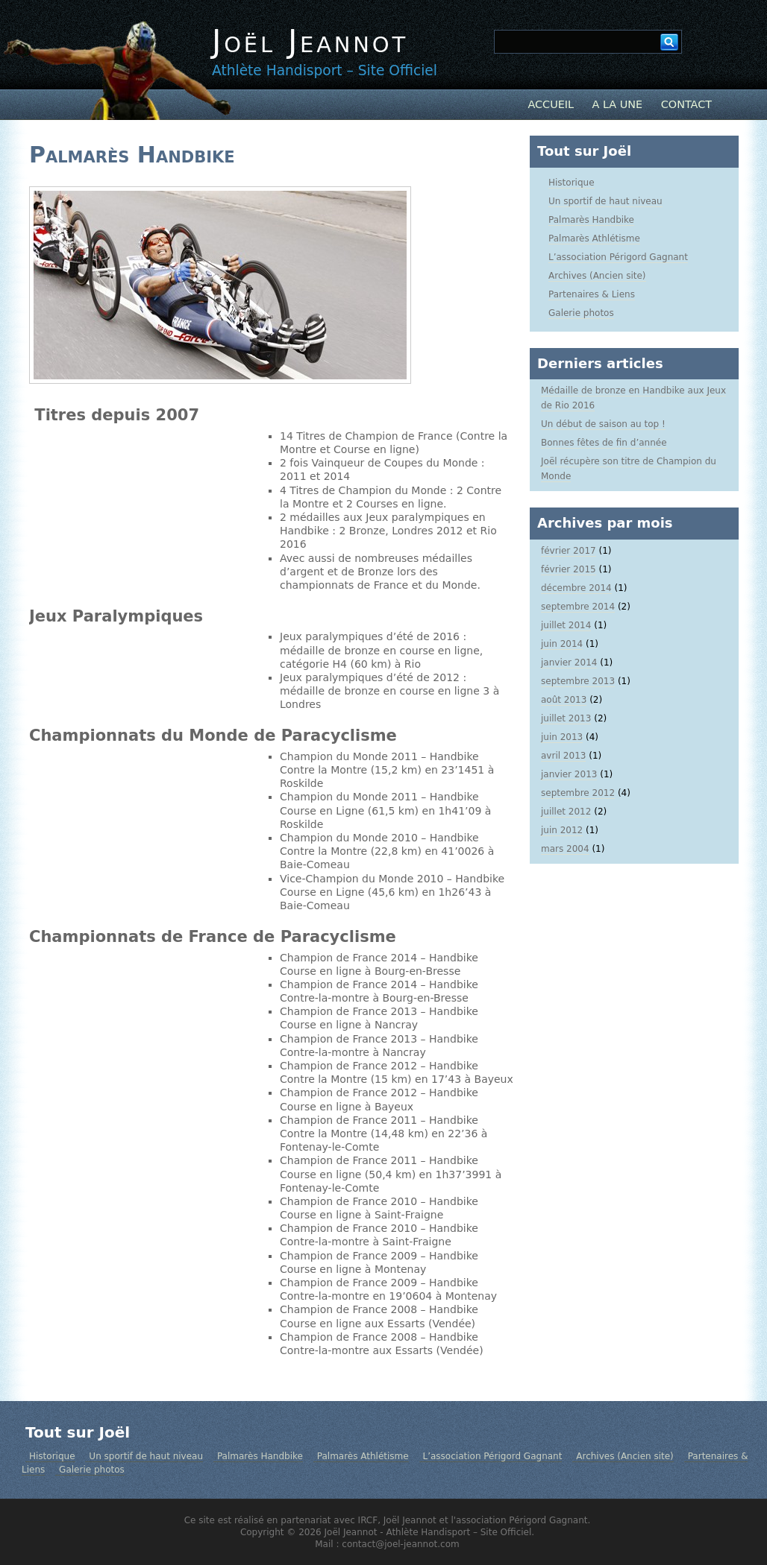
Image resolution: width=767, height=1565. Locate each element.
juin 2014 (562, 644)
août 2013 (563, 700)
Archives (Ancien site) (597, 276)
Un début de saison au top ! (603, 424)
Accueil (550, 104)
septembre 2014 (578, 606)
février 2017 (568, 551)
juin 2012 (562, 830)
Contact (686, 104)
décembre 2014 (576, 588)
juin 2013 (562, 737)
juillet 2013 (566, 718)
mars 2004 (565, 849)
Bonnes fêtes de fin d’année (604, 442)
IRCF (368, 1520)
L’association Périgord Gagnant (618, 257)
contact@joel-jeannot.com (400, 1544)
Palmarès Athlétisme (594, 238)
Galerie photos (581, 313)
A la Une (617, 104)
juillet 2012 (566, 811)
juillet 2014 (566, 625)
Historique (571, 182)
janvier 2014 (569, 662)
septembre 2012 (578, 793)
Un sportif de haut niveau (605, 201)
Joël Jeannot (310, 41)
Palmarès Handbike (132, 155)
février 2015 (568, 569)
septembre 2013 (578, 681)
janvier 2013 (569, 774)
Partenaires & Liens (591, 294)
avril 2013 (563, 755)
